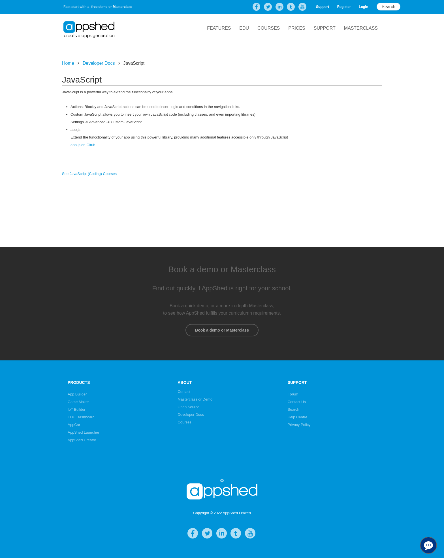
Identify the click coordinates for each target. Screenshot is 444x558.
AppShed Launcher (83, 432)
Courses (268, 28)
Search (293, 409)
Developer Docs (99, 63)
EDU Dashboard (81, 417)
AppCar (74, 425)
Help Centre (297, 417)
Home (68, 63)
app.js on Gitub (83, 145)
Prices (296, 28)
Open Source (188, 407)
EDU (244, 28)
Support (322, 7)
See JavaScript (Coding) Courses (89, 174)
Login (363, 7)
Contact (184, 392)
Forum (293, 394)
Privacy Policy (299, 425)
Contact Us (297, 402)
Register (344, 7)
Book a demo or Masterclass (222, 330)
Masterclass (361, 28)
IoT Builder (77, 409)
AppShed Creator (82, 440)
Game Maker (78, 402)
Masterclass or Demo (195, 399)
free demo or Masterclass (111, 7)
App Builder (77, 394)
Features (219, 28)
